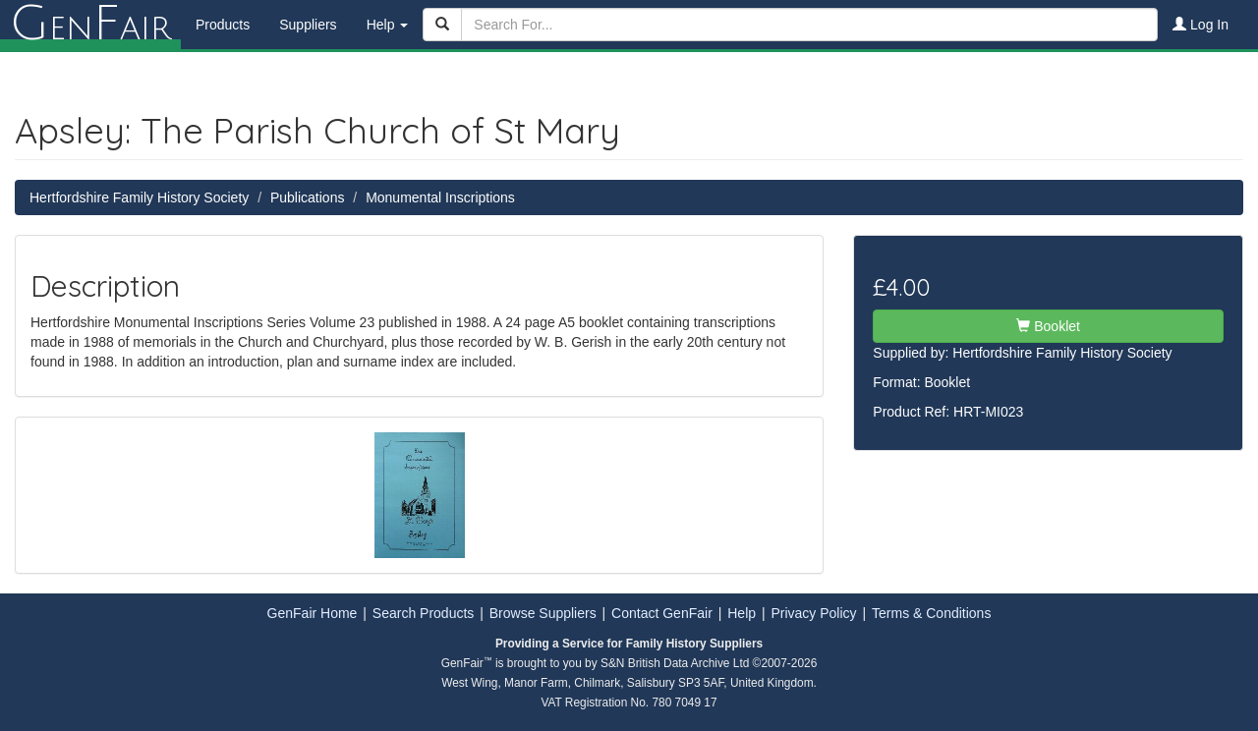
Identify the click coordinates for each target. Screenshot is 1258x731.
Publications (307, 197)
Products (223, 24)
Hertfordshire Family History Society (139, 197)
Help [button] (388, 24)
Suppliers (307, 24)
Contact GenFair (662, 613)
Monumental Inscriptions (440, 197)
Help (741, 613)
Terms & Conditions (931, 613)
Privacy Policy (813, 613)
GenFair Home (312, 613)
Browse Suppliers (543, 613)
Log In (1200, 24)
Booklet (1048, 326)
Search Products (423, 613)
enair (90, 24)
